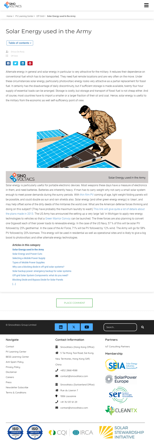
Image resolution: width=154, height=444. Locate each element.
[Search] (142, 327)
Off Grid (14, 56)
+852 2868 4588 (68, 370)
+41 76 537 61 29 (68, 401)
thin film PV (86, 194)
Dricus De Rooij (17, 52)
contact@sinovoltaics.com (74, 376)
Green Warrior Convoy (58, 218)
